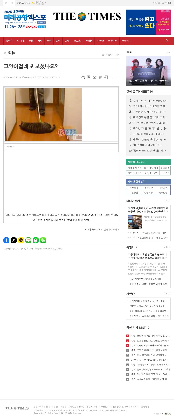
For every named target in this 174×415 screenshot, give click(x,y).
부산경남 (148, 187)
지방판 (100, 40)
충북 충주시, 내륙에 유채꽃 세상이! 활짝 (148, 284)
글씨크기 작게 (117, 77)
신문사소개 (38, 406)
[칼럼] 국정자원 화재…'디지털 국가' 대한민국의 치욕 (150, 379)
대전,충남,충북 (151, 168)
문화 (58, 40)
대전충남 (133, 192)
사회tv (116, 54)
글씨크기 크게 (112, 77)
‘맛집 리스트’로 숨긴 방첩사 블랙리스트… (150, 150)
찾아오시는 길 (52, 406)
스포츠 (77, 40)
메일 (94, 77)
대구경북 (163, 187)
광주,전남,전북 (135, 172)
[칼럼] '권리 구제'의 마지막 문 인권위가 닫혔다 (150, 364)
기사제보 (134, 406)
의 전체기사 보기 (101, 229)
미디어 (20, 40)
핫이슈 (9, 40)
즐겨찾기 (12, 3)
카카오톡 (21, 240)
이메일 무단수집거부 (119, 406)
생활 (30, 40)
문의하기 (145, 406)
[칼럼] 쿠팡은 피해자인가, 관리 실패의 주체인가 (150, 350)
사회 (40, 40)
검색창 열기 (167, 41)
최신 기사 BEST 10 (137, 327)
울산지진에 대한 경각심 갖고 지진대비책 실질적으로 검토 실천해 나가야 (149, 301)
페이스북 (6, 240)
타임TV (88, 40)
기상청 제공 (40, 4)
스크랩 (106, 77)
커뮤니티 (112, 40)
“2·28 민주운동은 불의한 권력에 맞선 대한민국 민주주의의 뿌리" (150, 106)
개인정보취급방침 (68, 406)
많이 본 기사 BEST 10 (139, 91)
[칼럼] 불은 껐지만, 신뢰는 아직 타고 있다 (150, 369)
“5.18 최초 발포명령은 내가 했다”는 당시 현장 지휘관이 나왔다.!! (149, 237)
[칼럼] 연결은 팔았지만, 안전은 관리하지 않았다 (150, 340)
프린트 (100, 77)
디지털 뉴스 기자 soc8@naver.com (18, 77)
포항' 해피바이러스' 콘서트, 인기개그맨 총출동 (149, 311)
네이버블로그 (28, 240)
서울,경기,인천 (135, 168)
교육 (49, 40)
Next (166, 70)
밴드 (43, 240)
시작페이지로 (6, 3)
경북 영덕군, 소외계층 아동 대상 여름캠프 (149, 315)
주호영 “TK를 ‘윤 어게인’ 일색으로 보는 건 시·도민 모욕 (150, 128)
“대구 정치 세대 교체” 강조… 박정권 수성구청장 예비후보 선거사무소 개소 (150, 145)
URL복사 (83, 77)
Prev (130, 70)
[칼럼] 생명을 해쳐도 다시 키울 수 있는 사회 (150, 335)
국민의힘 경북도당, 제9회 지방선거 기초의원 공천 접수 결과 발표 (150, 134)
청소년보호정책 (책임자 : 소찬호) (93, 406)
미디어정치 (133, 201)
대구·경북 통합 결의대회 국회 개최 (150, 117)
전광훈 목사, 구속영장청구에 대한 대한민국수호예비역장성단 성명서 (149, 232)
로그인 (165, 3)
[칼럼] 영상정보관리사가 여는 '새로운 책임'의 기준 (150, 345)
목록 (88, 77)
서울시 (125, 40)
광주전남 (163, 192)
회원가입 (156, 3)
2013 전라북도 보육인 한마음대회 (145, 279)
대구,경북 (165, 172)
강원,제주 (165, 168)
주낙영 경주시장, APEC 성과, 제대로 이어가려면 (150, 359)
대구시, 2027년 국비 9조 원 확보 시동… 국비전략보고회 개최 (150, 139)
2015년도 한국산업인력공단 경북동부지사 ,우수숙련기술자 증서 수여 (149, 306)
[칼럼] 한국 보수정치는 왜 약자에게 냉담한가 (150, 355)
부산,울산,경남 (151, 172)
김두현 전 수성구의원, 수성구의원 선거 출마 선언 (150, 111)
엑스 (14, 240)
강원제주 (148, 192)
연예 (67, 40)
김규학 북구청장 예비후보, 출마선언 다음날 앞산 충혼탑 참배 (150, 122)
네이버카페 (36, 240)
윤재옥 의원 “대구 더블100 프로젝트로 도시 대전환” (150, 100)
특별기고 (131, 247)
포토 (129, 52)
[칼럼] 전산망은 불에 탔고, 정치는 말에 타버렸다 (150, 374)
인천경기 (133, 187)
